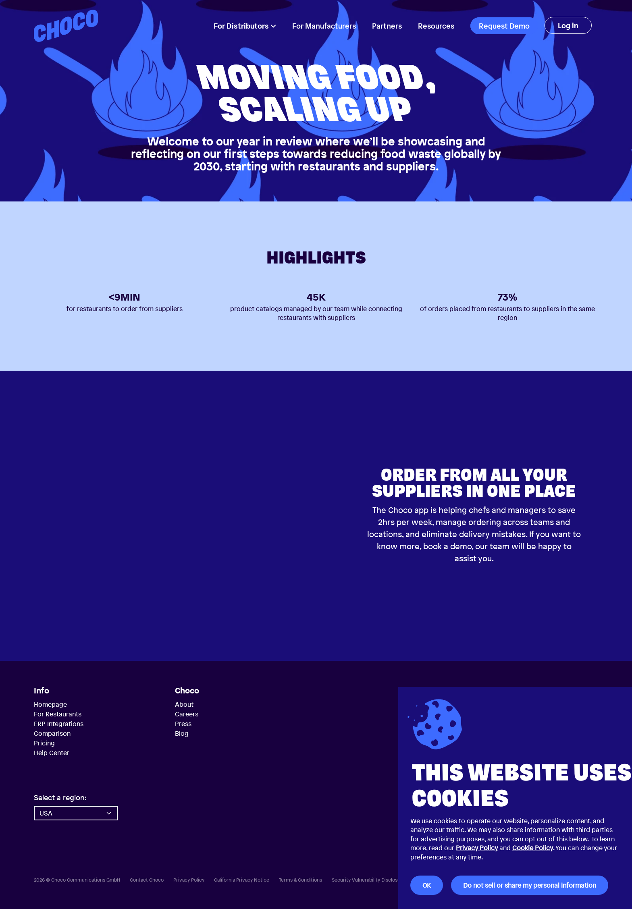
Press (183, 723)
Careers (186, 714)
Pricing (44, 743)
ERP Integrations (58, 723)
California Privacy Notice (241, 880)
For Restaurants (57, 714)
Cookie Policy (532, 847)
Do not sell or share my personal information (529, 885)
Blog (182, 733)
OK (426, 885)
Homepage (50, 704)
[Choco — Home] (66, 26)
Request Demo (504, 26)
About (184, 704)
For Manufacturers (324, 26)
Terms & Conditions (300, 880)
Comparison (52, 733)
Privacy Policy (477, 847)
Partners (387, 26)
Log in (568, 25)
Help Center (51, 752)
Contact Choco (147, 880)
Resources (436, 26)
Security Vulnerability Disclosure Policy (376, 880)
